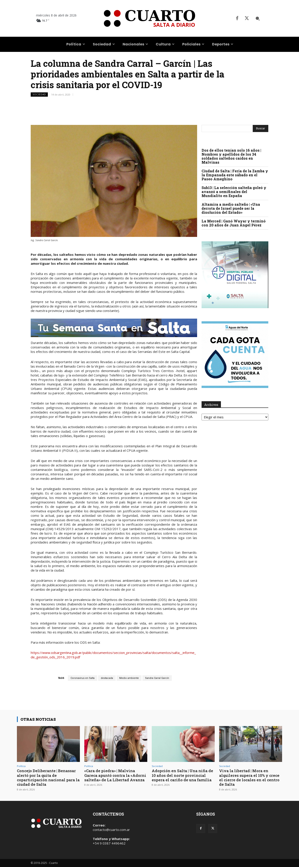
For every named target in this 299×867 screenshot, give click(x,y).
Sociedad (39, 94)
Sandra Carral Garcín (157, 678)
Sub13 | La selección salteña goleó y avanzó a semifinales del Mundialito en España (234, 191)
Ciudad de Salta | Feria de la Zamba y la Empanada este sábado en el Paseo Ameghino (235, 175)
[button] (257, 18)
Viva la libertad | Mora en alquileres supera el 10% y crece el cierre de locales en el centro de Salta (249, 777)
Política (21, 766)
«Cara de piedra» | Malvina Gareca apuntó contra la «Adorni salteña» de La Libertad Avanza (115, 775)
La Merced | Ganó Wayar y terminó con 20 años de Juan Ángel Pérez (234, 223)
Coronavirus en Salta (83, 678)
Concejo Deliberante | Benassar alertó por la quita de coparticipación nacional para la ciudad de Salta (48, 777)
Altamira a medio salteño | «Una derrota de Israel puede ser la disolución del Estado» (231, 208)
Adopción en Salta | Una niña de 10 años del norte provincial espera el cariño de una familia (182, 775)
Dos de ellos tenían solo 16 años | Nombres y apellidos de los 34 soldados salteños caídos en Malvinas (231, 156)
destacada (107, 678)
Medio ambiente (129, 678)
